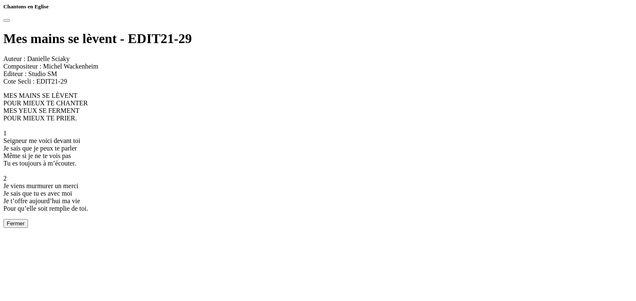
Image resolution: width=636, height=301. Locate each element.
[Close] (6, 20)
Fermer (16, 223)
